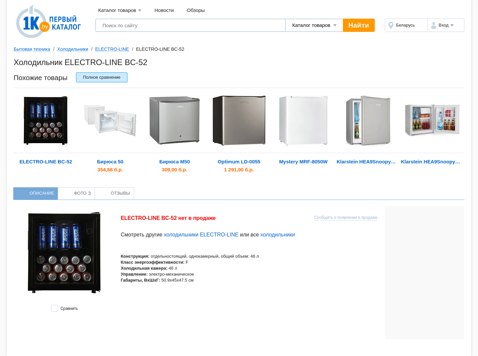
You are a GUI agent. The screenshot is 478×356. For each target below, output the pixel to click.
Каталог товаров (120, 10)
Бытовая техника (32, 49)
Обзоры (196, 10)
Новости (164, 10)
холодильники (277, 234)
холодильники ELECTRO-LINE (201, 234)
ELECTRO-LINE (112, 49)
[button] (446, 25)
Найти (359, 25)
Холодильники (72, 49)
